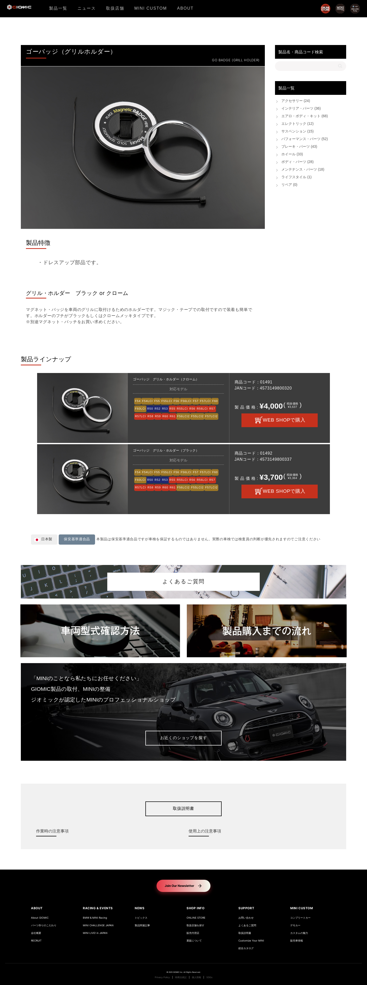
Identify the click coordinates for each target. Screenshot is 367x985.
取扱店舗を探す (195, 925)
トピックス (141, 917)
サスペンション (297, 131)
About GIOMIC (40, 917)
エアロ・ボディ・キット (304, 116)
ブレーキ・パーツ (299, 147)
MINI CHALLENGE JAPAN (98, 925)
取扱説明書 (183, 809)
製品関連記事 (142, 925)
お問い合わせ (246, 917)
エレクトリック (297, 124)
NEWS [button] (139, 908)
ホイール (292, 154)
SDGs (209, 977)
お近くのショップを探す (183, 738)
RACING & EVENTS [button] (98, 908)
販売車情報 (296, 940)
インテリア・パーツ (301, 109)
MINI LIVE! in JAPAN (95, 933)
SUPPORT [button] (246, 908)
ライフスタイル (296, 177)
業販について (194, 940)
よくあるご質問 (183, 582)
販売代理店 (193, 933)
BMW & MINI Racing (95, 917)
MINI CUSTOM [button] (301, 908)
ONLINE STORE (196, 917)
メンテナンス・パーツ (302, 170)
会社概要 (36, 933)
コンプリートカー (300, 917)
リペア (289, 185)
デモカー (295, 925)
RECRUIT (36, 940)
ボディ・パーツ (297, 162)
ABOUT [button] (37, 908)
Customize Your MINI (251, 940)
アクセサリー (295, 101)
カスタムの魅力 (299, 933)
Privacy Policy (162, 977)
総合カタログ (246, 948)
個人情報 (196, 977)
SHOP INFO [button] (195, 908)
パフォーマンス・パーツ (304, 139)
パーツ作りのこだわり (43, 925)
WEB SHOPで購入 (284, 420)
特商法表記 (181, 977)
